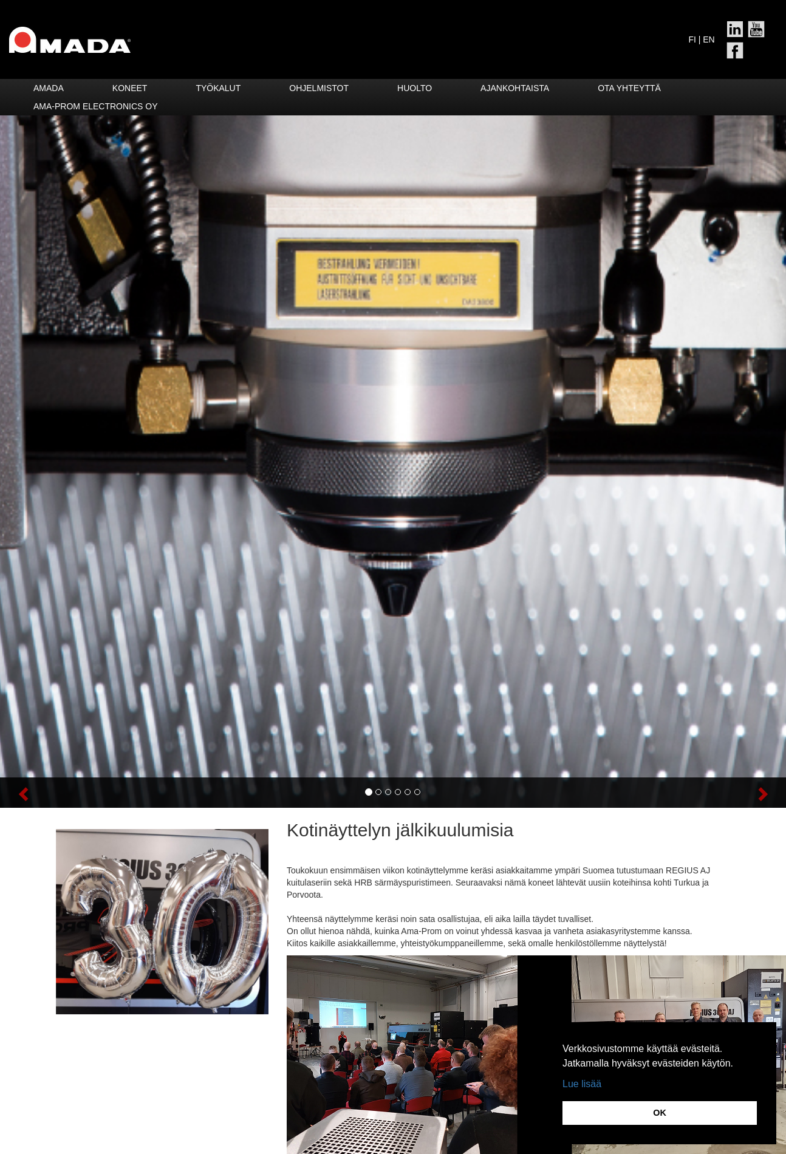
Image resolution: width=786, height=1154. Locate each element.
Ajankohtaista (514, 88)
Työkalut (218, 88)
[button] (59, 792)
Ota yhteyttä (629, 88)
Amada (48, 88)
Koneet (130, 88)
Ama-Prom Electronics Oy (95, 106)
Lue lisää (581, 1084)
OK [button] (659, 1113)
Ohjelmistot (319, 88)
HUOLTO (414, 88)
